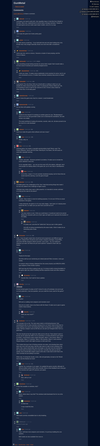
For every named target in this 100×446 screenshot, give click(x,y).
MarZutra (28, 221)
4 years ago (26, 40)
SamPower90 (22, 61)
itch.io (16, 444)
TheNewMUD (22, 81)
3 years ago (27, 18)
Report (27, 444)
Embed (31, 444)
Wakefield (21, 182)
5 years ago (29, 61)
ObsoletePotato (23, 50)
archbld (21, 40)
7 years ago (31, 95)
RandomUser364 (23, 104)
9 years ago (28, 320)
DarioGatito (22, 31)
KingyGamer (22, 383)
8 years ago (30, 104)
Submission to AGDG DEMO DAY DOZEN (89, 11)
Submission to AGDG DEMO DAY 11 (90, 9)
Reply (17, 27)
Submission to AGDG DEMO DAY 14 (90, 14)
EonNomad (22, 320)
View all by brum (21, 444)
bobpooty (21, 129)
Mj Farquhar (22, 235)
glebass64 (21, 18)
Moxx (20, 146)
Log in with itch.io (18, 13)
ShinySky (21, 284)
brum (23, 112)
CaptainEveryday (23, 95)
